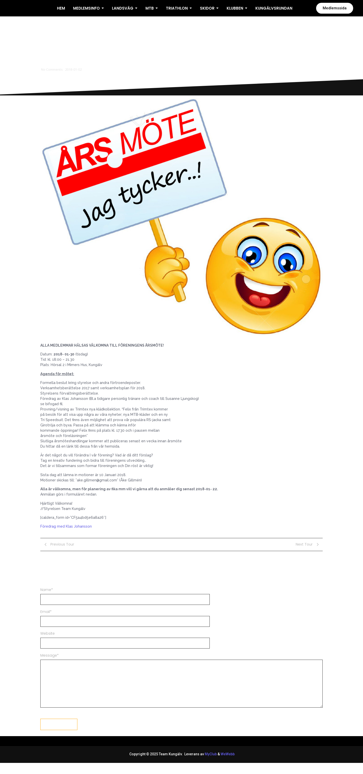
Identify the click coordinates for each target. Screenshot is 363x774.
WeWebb (227, 765)
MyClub (211, 765)
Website (47, 644)
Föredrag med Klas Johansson (66, 537)
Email (46, 622)
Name (46, 600)
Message (49, 666)
